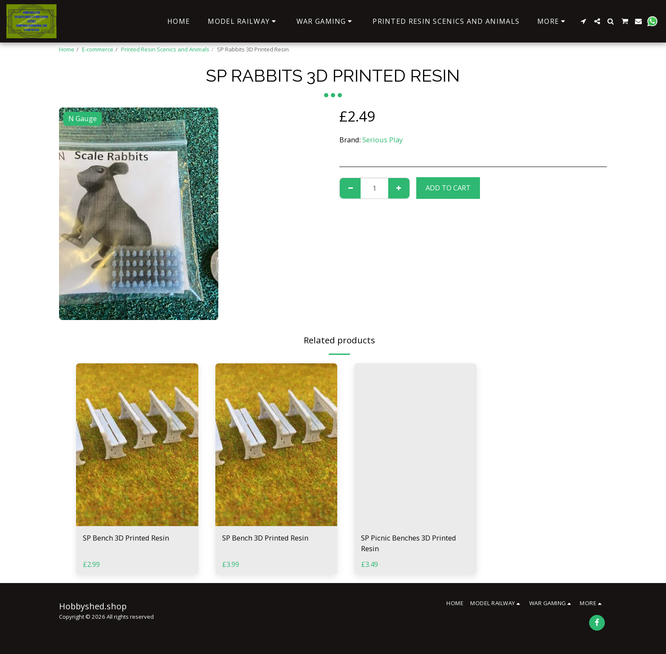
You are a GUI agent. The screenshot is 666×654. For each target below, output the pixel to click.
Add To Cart (448, 188)
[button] (583, 21)
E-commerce (97, 49)
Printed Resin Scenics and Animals (165, 49)
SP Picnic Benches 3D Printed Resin (408, 543)
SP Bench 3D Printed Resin (126, 538)
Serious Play (382, 139)
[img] (137, 444)
